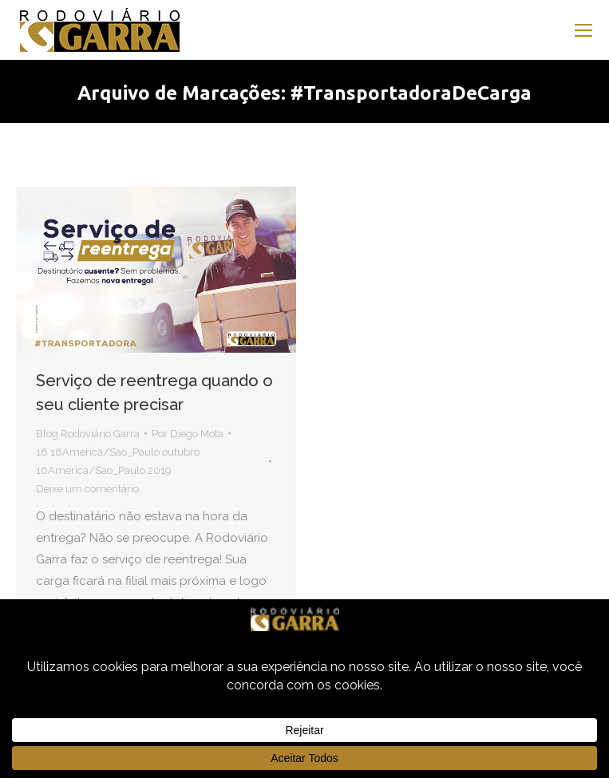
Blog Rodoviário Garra (88, 434)
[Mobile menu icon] (583, 30)
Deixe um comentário (87, 489)
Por (187, 434)
